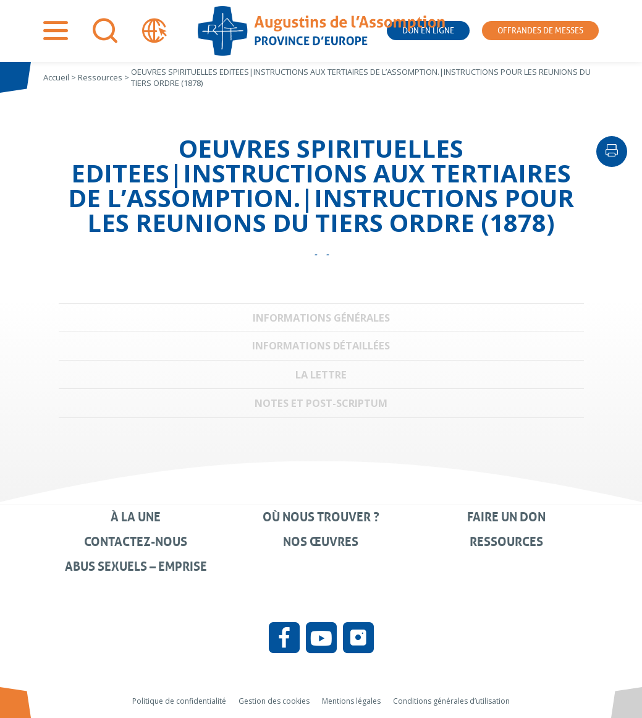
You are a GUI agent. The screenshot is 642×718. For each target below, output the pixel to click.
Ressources (506, 541)
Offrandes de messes (540, 30)
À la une (136, 517)
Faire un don (506, 517)
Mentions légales (351, 701)
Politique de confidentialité (179, 701)
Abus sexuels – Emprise (136, 566)
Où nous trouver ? (321, 517)
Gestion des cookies (274, 701)
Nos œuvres (320, 541)
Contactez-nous (135, 541)
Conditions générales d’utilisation (451, 701)
